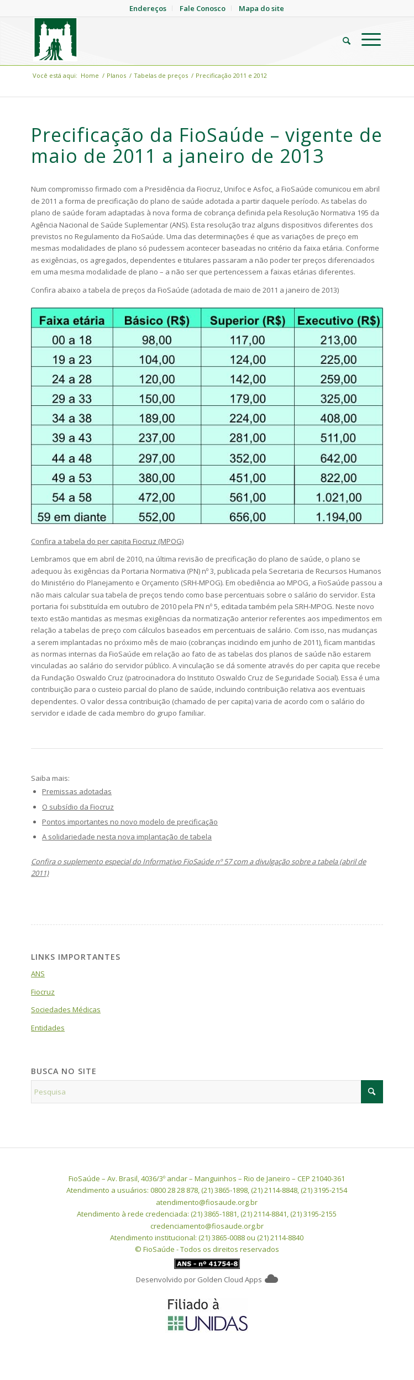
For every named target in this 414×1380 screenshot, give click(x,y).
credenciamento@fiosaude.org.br (207, 1226)
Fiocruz (43, 992)
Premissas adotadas (77, 791)
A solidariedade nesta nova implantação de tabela (127, 837)
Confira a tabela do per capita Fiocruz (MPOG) (107, 541)
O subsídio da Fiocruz (78, 807)
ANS (38, 974)
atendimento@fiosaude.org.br (207, 1202)
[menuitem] (341, 39)
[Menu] (365, 39)
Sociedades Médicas (66, 1009)
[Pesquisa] (341, 39)
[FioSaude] (172, 39)
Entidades (48, 1028)
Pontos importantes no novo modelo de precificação (130, 822)
